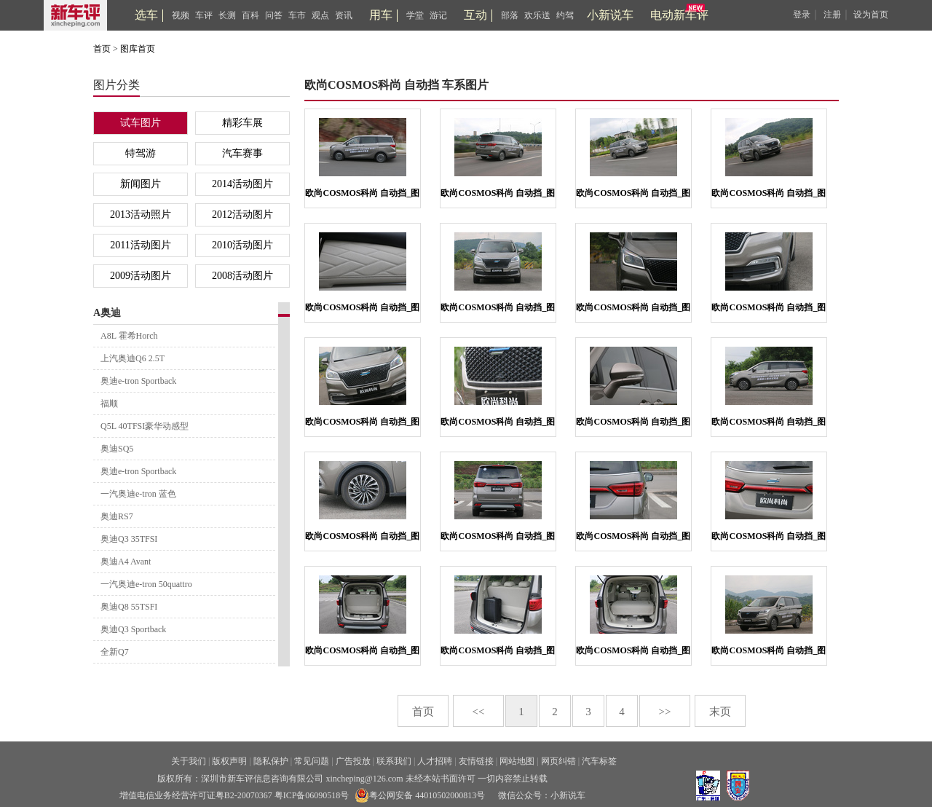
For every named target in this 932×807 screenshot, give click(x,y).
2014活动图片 (242, 183)
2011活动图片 (140, 245)
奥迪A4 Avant (125, 561)
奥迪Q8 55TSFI (128, 607)
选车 (146, 15)
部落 (509, 15)
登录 (801, 14)
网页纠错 (558, 761)
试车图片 (140, 122)
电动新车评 (679, 15)
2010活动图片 (242, 245)
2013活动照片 (140, 214)
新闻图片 (140, 183)
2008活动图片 (242, 275)
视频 (180, 15)
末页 (720, 711)
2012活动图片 (242, 214)
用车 (380, 15)
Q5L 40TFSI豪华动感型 (144, 426)
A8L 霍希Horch (129, 336)
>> (665, 711)
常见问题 (311, 761)
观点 (320, 15)
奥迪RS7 (116, 516)
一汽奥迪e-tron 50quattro (146, 584)
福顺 (109, 403)
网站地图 (516, 761)
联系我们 (393, 761)
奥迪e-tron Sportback (138, 381)
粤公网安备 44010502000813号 (420, 795)
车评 (204, 15)
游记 (438, 15)
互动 (475, 15)
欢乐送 (537, 15)
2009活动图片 (140, 275)
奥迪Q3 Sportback (133, 629)
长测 (227, 15)
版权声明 (229, 761)
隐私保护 (270, 761)
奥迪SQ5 (116, 449)
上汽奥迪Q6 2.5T (132, 358)
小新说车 (610, 15)
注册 (832, 14)
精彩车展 (242, 122)
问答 (274, 15)
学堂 (415, 15)
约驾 (565, 15)
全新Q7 (114, 652)
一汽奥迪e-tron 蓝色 (138, 494)
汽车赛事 (242, 153)
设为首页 (870, 14)
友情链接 (476, 761)
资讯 (343, 15)
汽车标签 (599, 761)
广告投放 (353, 761)
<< (479, 711)
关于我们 (188, 761)
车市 (297, 15)
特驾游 (140, 153)
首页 (102, 49)
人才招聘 (434, 761)
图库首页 (137, 49)
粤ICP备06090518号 (312, 795)
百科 (250, 15)
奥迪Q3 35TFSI (128, 539)
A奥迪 (107, 312)
